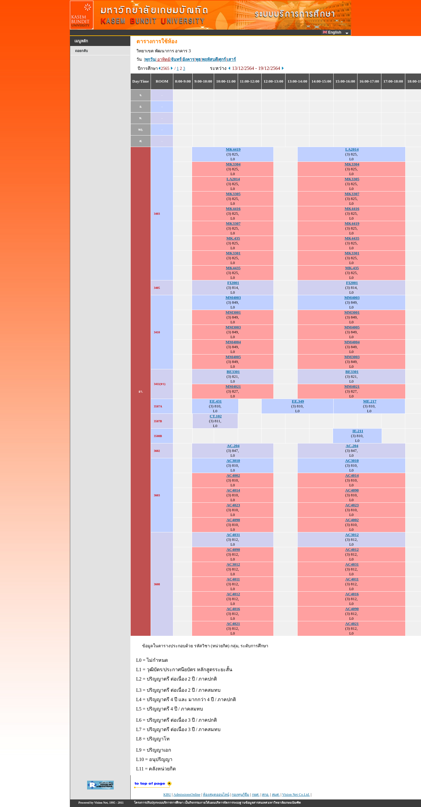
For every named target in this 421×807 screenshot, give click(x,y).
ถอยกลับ (81, 51)
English (333, 32)
